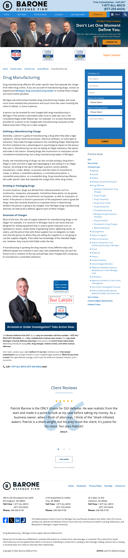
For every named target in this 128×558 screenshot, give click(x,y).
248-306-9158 (17, 510)
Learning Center (78, 14)
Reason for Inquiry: (96, 98)
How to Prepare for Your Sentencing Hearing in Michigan (105, 244)
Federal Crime (94, 304)
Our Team (21, 14)
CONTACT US (111, 42)
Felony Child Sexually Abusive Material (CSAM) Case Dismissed (105, 292)
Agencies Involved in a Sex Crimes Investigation (106, 282)
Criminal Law (94, 167)
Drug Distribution (101, 206)
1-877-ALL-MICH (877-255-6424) (25, 366)
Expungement (98, 231)
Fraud (94, 249)
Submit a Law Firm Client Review (64, 467)
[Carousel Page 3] (70, 449)
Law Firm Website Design (110, 551)
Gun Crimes (93, 297)
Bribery (95, 178)
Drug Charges (100, 195)
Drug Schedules (101, 220)
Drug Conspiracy (101, 199)
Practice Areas (40, 14)
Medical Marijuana (102, 228)
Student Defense (99, 260)
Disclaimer (81, 486)
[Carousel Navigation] (64, 449)
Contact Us (98, 14)
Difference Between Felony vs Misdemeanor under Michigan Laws (105, 270)
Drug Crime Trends (102, 203)
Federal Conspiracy (100, 239)
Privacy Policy (95, 486)
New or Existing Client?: (98, 107)
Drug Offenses (98, 185)
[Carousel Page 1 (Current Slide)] (58, 449)
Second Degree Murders (102, 264)
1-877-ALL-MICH (21, 506)
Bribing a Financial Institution (104, 181)
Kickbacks (96, 253)
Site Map (108, 486)
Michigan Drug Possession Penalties (105, 215)
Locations (59, 14)
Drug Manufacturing (103, 210)
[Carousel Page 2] (64, 449)
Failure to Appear (99, 235)
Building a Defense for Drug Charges (106, 190)
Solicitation (96, 277)
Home (6, 14)
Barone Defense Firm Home (25, 5)
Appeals (95, 170)
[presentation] (105, 133)
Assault (95, 174)
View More (64, 459)
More (117, 14)
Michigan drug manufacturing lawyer (34, 90)
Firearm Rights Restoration (100, 301)
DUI (89, 159)
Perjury (95, 256)
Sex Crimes (93, 163)
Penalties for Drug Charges (105, 224)
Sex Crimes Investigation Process (106, 287)
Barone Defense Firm (28, 551)
